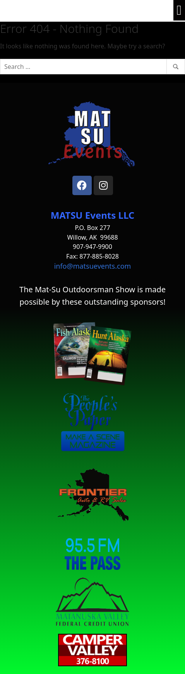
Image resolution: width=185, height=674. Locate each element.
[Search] (92, 66)
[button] (179, 10)
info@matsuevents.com (92, 266)
